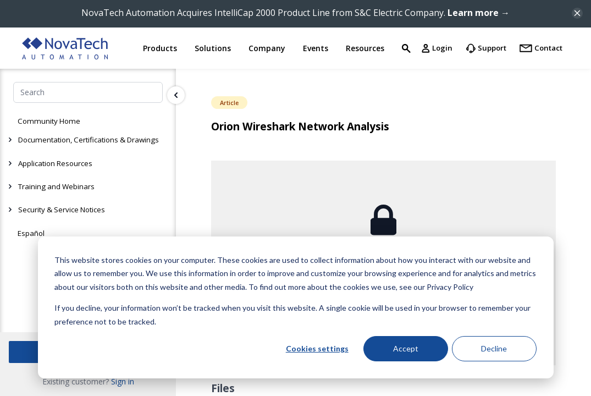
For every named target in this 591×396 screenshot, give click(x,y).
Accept (405, 348)
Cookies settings (317, 348)
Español (31, 233)
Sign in (122, 381)
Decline (494, 348)
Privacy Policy (450, 287)
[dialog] (296, 307)
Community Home (49, 121)
